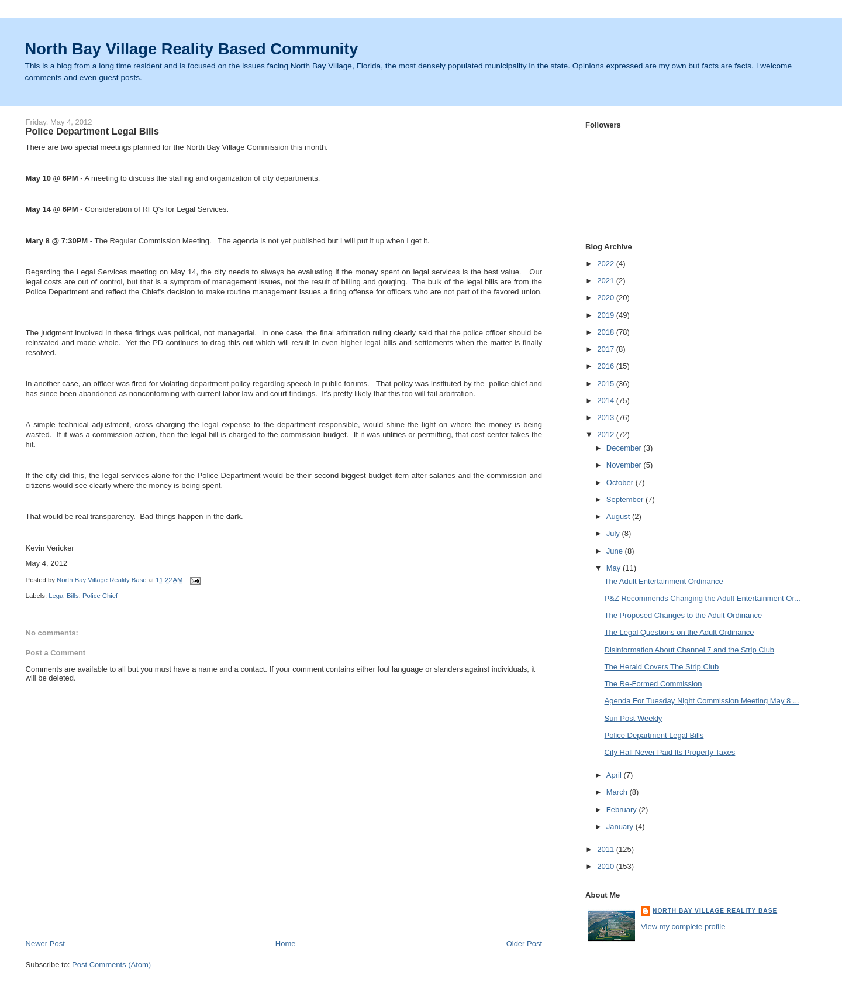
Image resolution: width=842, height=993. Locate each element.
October (621, 482)
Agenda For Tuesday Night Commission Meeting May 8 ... (702, 700)
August (619, 516)
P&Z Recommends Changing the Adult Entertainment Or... (702, 598)
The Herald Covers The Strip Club (662, 666)
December (625, 448)
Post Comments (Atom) (111, 964)
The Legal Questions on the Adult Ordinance (679, 632)
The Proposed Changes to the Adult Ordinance (683, 615)
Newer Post (45, 943)
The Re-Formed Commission (653, 683)
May (614, 567)
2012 (606, 434)
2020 (606, 297)
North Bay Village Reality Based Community (191, 49)
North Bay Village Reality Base (715, 911)
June (615, 551)
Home (285, 943)
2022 (606, 263)
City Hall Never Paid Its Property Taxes (670, 752)
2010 (606, 866)
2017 (606, 349)
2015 (606, 383)
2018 (606, 332)
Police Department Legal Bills (654, 735)
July (614, 533)
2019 (606, 315)
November (625, 465)
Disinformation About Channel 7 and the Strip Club (690, 649)
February (622, 809)
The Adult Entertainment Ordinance (664, 581)
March (618, 792)
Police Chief (100, 595)
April (615, 775)
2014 (606, 400)
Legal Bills (64, 595)
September (626, 499)
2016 (606, 366)
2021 (606, 280)
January (621, 826)
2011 (606, 849)
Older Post (524, 943)
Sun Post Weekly (633, 718)
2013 (606, 417)
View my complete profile (683, 926)
